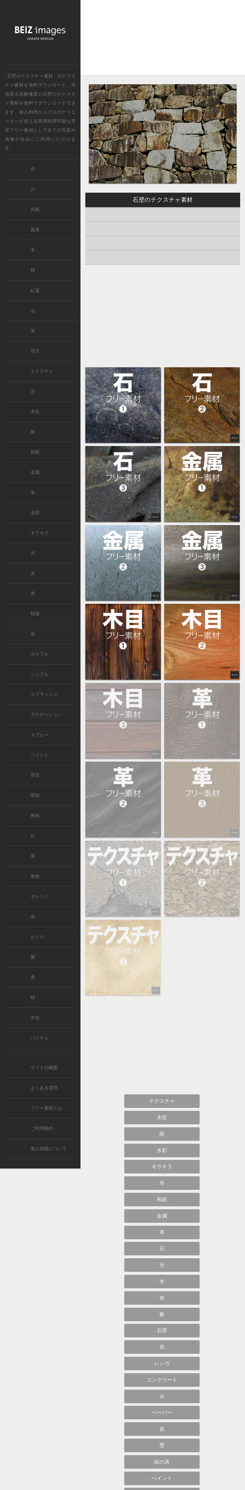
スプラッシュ (44, 694)
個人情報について (49, 1148)
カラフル (40, 654)
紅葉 (35, 290)
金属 (35, 472)
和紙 (35, 452)
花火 (35, 351)
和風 (35, 209)
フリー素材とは (46, 1108)
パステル (40, 1038)
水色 (35, 1017)
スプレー (40, 735)
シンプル (40, 674)
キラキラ (40, 533)
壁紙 (35, 795)
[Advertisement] (163, 43)
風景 (35, 230)
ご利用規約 (42, 1128)
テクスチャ (42, 371)
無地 (35, 815)
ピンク (37, 937)
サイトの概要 (44, 1067)
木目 (35, 411)
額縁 (35, 613)
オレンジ (40, 896)
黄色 (35, 876)
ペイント (40, 755)
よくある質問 (44, 1088)
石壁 (47, 93)
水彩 (35, 512)
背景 (35, 775)
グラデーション (46, 714)
